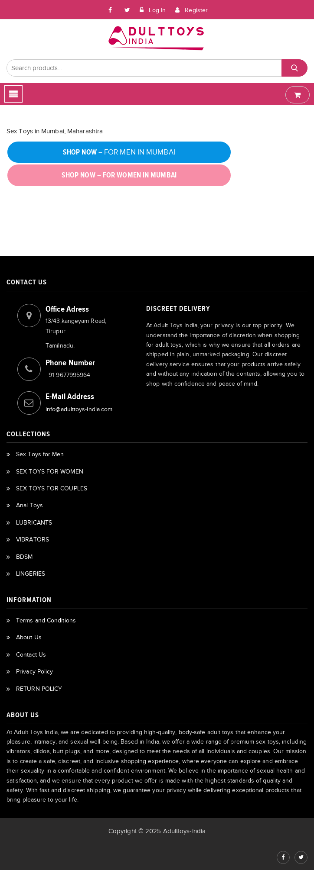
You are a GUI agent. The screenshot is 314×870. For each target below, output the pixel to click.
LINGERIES (30, 573)
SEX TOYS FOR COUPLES (51, 488)
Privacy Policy (34, 671)
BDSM (24, 557)
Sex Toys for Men (40, 454)
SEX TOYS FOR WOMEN (49, 471)
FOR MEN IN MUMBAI (119, 152)
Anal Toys (29, 505)
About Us (29, 637)
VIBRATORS (32, 539)
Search (294, 68)
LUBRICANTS (34, 522)
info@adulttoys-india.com (79, 409)
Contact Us (31, 654)
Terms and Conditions (46, 620)
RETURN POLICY (39, 689)
